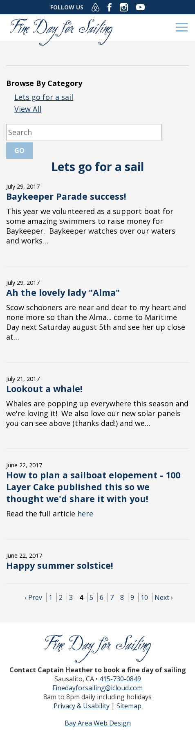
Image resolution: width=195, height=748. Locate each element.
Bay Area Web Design (98, 723)
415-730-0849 (120, 678)
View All (27, 109)
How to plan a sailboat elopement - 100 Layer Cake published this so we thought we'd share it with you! (93, 487)
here (85, 513)
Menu (182, 27)
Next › (164, 597)
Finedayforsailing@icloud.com (97, 687)
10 (144, 597)
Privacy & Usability (82, 705)
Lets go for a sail (43, 97)
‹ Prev (33, 597)
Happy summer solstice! (59, 565)
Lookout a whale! (44, 388)
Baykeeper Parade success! (66, 196)
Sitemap (129, 705)
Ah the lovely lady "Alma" (63, 292)
